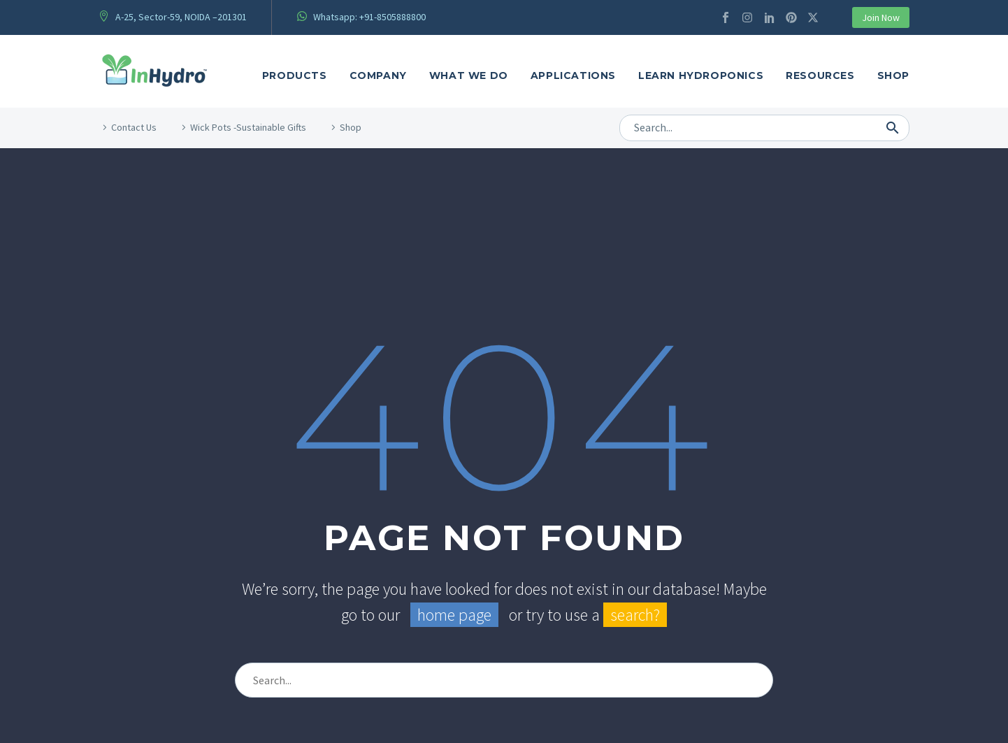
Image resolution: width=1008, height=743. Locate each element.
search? (635, 615)
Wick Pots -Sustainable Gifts (248, 127)
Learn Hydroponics (700, 75)
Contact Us (134, 127)
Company (378, 75)
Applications (573, 75)
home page (454, 615)
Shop (893, 75)
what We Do (468, 75)
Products (294, 75)
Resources (820, 75)
